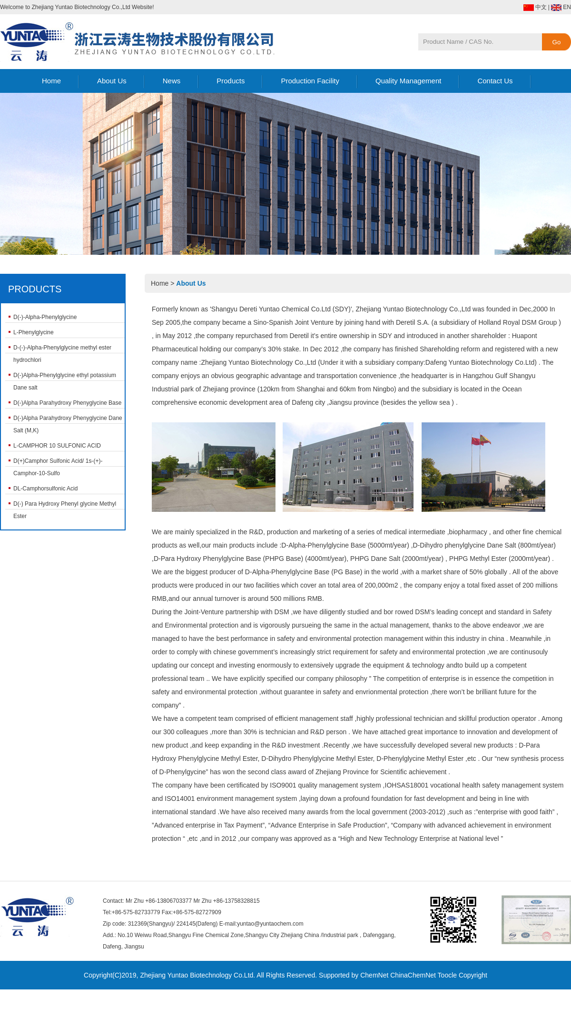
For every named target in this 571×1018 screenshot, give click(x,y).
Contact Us (494, 81)
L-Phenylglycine (33, 332)
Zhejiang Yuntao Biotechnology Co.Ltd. (197, 975)
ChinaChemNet (413, 975)
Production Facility (310, 81)
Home (51, 81)
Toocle (447, 975)
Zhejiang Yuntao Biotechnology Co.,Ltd (413, 309)
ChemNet (374, 975)
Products (231, 81)
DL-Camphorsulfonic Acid (45, 488)
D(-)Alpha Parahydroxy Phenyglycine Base (67, 402)
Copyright (473, 975)
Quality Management (408, 81)
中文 (541, 7)
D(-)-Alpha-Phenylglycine (45, 317)
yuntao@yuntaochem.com (270, 923)
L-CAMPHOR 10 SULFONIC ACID (57, 445)
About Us (112, 81)
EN (567, 7)
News (172, 81)
